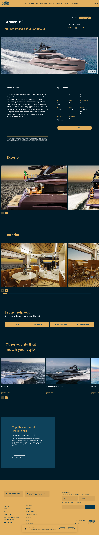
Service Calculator (12, 517)
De (96, 3)
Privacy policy (30, 511)
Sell (37, 3)
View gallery (92, 71)
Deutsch (79, 502)
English (71, 502)
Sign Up (90, 506)
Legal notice (29, 523)
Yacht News (43, 3)
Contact (67, 3)
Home (6, 506)
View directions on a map (37, 494)
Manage (31, 3)
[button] (6, 213)
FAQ (27, 520)
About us (51, 3)
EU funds (28, 517)
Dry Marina (75, 3)
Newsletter (59, 3)
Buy (26, 3)
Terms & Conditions (31, 514)
